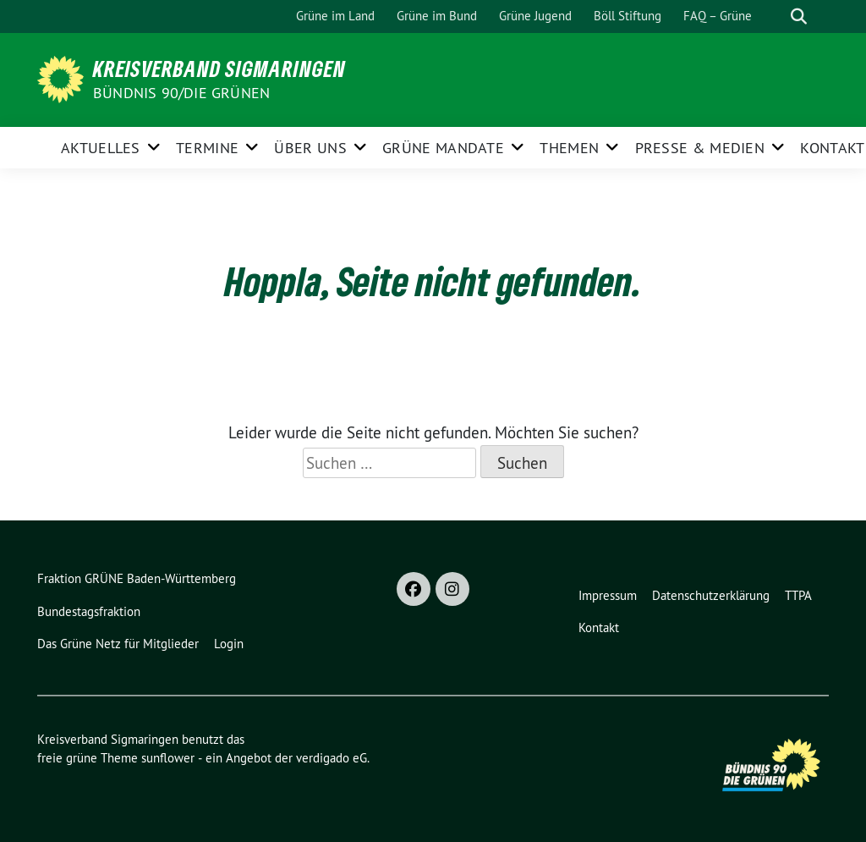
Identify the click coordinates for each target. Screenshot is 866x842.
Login (229, 644)
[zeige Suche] (798, 16)
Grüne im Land (335, 16)
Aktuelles (100, 147)
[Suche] (774, 16)
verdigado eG (331, 758)
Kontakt (832, 147)
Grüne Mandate (443, 147)
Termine (207, 147)
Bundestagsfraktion (88, 611)
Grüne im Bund (437, 16)
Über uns (310, 147)
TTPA (798, 595)
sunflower (168, 758)
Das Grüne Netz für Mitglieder (118, 644)
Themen (569, 147)
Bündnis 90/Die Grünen (181, 92)
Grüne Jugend (535, 16)
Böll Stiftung (627, 16)
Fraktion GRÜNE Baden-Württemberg (136, 578)
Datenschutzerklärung (711, 595)
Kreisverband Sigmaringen (219, 68)
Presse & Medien (700, 147)
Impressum (607, 595)
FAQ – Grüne (717, 16)
